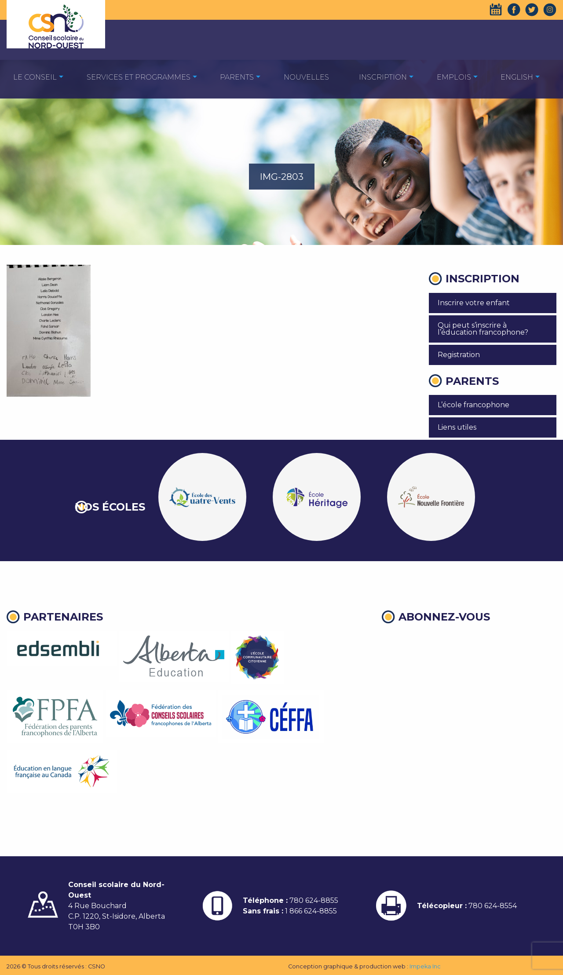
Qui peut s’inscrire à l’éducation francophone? (483, 328)
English (517, 77)
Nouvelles (306, 77)
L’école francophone (473, 405)
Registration (459, 355)
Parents (237, 77)
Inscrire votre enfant (474, 303)
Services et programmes (138, 77)
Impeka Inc (425, 966)
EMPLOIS (454, 77)
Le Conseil (35, 77)
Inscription (383, 77)
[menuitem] (35, 76)
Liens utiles (457, 427)
